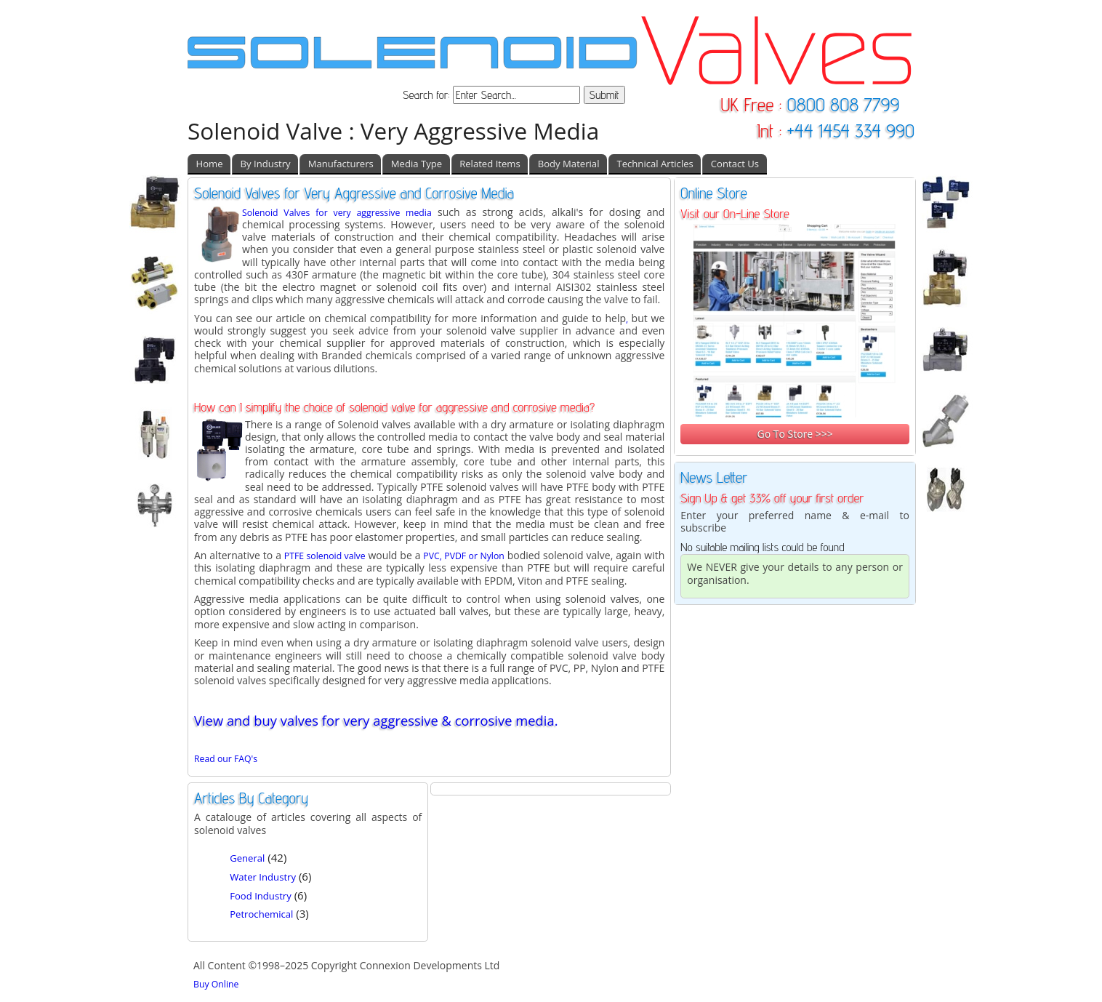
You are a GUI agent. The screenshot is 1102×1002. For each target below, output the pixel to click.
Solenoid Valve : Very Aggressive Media (393, 130)
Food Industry (260, 895)
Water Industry (263, 876)
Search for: (428, 95)
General (247, 858)
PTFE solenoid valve (325, 556)
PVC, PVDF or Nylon (463, 556)
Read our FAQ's (225, 759)
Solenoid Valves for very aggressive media (337, 213)
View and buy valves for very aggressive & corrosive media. (376, 720)
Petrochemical (261, 914)
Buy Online (215, 984)
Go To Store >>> (794, 434)
